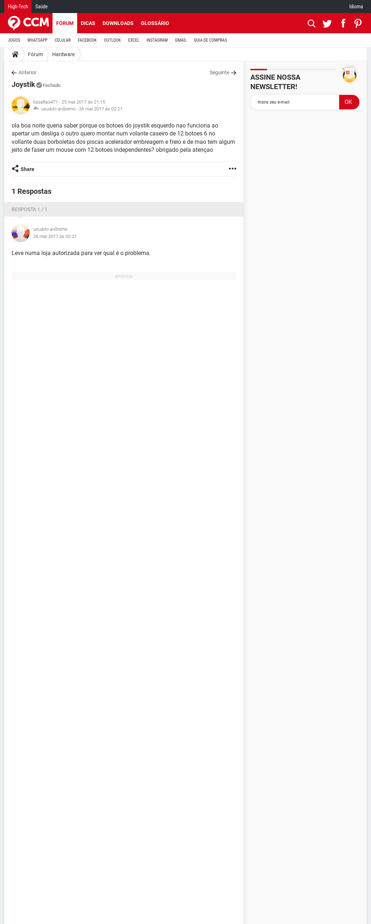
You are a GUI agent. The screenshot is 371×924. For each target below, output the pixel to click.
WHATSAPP (37, 40)
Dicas (88, 23)
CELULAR (63, 40)
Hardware (63, 54)
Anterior (27, 72)
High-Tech (18, 6)
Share (27, 169)
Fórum (65, 23)
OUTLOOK (112, 40)
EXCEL (133, 40)
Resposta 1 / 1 (29, 209)
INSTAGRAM (157, 40)
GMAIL (181, 40)
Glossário (155, 23)
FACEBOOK (87, 40)
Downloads (118, 23)
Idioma (356, 6)
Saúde (41, 6)
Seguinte (219, 72)
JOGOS (14, 40)
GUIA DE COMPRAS (210, 40)
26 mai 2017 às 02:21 (100, 109)
